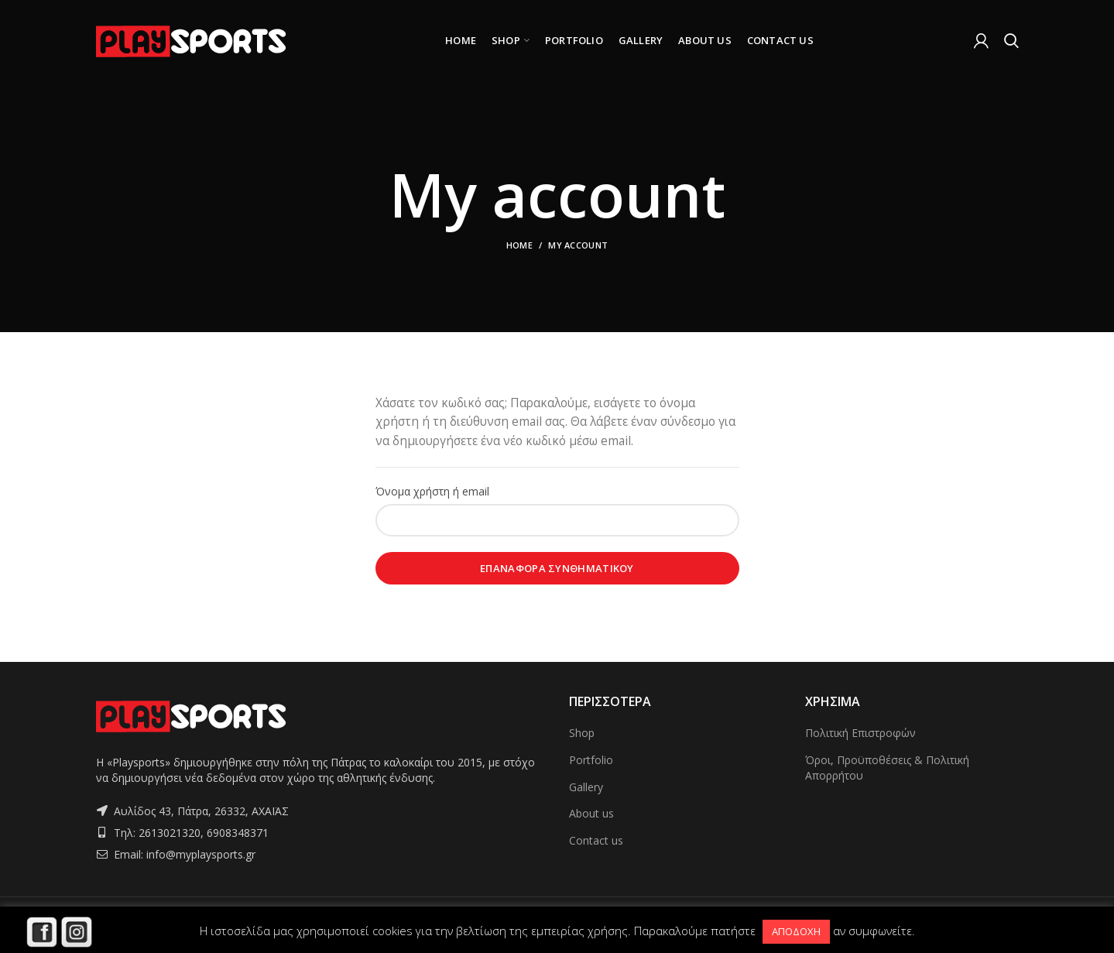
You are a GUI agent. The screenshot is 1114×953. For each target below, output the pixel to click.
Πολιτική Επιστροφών (860, 732)
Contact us (596, 840)
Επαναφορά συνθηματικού (557, 568)
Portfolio (591, 759)
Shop (582, 732)
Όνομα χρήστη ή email (432, 491)
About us (591, 813)
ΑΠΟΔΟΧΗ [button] (796, 931)
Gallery (586, 787)
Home (519, 245)
